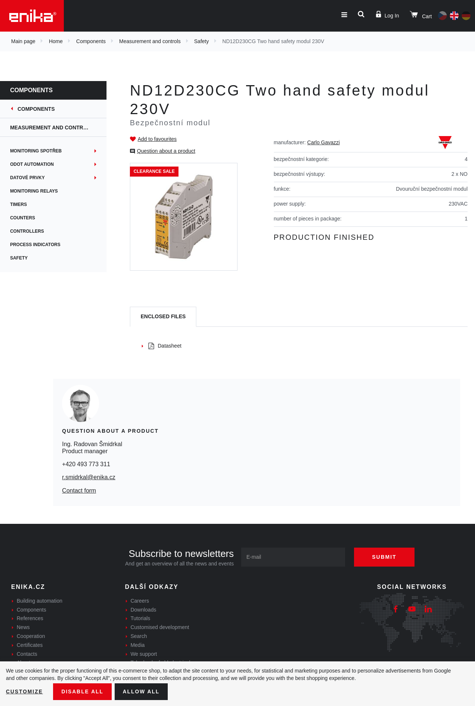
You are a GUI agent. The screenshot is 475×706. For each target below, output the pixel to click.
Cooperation (31, 636)
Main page (23, 41)
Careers (140, 601)
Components (90, 41)
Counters (27, 217)
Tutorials (140, 618)
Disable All (83, 691)
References (30, 618)
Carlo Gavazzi (323, 142)
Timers (23, 204)
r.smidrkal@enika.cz (88, 477)
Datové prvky (32, 177)
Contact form (79, 490)
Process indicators (40, 244)
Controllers (32, 231)
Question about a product (166, 151)
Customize (24, 691)
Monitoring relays (39, 191)
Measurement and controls (150, 41)
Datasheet (164, 346)
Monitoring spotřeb (40, 151)
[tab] (163, 317)
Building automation (39, 601)
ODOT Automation (37, 164)
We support (144, 654)
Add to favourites (157, 139)
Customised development (160, 627)
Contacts (27, 654)
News (23, 627)
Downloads (143, 610)
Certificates (30, 645)
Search (139, 636)
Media (138, 645)
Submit (385, 557)
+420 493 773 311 (86, 464)
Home (56, 41)
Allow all (141, 691)
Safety (201, 41)
